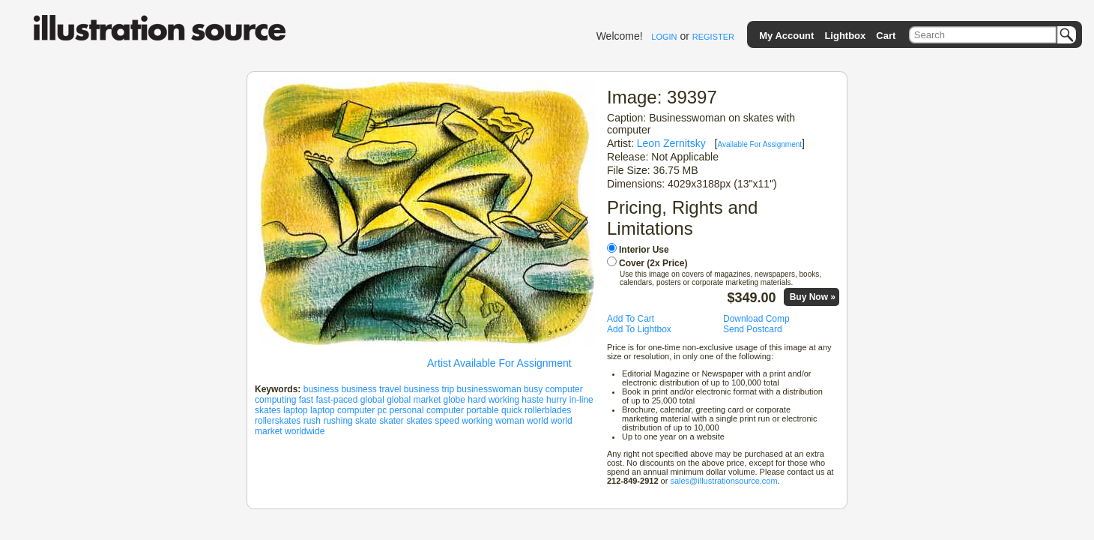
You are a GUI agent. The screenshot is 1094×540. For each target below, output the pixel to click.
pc (382, 410)
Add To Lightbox (639, 329)
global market (414, 399)
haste (532, 399)
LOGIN (664, 36)
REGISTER (713, 36)
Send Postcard (752, 329)
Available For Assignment (759, 144)
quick (511, 410)
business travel (371, 389)
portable (482, 410)
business (321, 389)
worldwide (304, 431)
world (537, 421)
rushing (337, 421)
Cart (885, 35)
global (372, 399)
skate (366, 421)
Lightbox (844, 35)
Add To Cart (630, 319)
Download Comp (756, 319)
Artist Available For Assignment (499, 363)
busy (533, 389)
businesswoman (489, 389)
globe (454, 399)
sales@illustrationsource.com (723, 480)
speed (447, 421)
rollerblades (548, 410)
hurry (556, 399)
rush (312, 421)
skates (419, 421)
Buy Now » (812, 297)
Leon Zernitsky (671, 143)
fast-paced (336, 399)
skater (391, 421)
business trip (429, 389)
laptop (295, 410)
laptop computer (342, 410)
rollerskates (277, 421)
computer (564, 389)
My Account (786, 35)
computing (275, 399)
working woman (493, 421)
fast (306, 399)
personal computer (427, 410)
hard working (493, 399)
